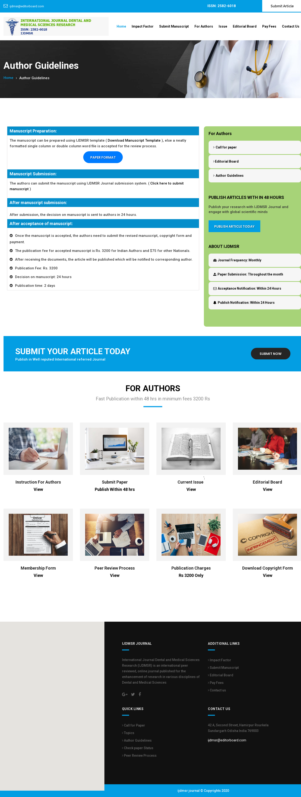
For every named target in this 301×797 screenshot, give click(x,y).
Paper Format (103, 157)
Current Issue (190, 482)
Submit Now (270, 354)
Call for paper (225, 147)
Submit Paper (115, 482)
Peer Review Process (115, 568)
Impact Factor (143, 26)
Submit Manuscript (174, 26)
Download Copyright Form (267, 568)
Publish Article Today (234, 226)
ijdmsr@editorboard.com (27, 6)
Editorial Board (245, 26)
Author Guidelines (228, 175)
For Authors (203, 26)
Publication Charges (191, 568)
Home (121, 26)
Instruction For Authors (38, 482)
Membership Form (38, 568)
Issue (223, 26)
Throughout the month (248, 274)
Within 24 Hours (247, 288)
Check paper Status (137, 748)
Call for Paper (133, 725)
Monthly (237, 260)
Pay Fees (269, 26)
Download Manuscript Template (134, 140)
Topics (128, 733)
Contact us (217, 690)
